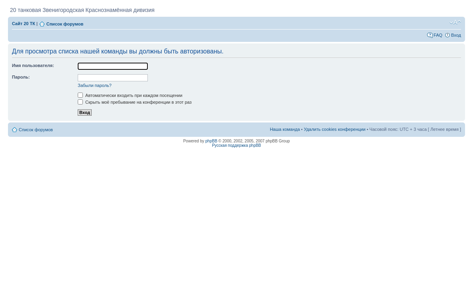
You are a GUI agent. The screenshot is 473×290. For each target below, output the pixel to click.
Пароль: (21, 77)
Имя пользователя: (33, 65)
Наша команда (285, 129)
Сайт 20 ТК (23, 23)
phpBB (211, 141)
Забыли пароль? (95, 85)
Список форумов (64, 24)
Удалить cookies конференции (335, 129)
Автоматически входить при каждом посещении (130, 95)
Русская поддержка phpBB (236, 145)
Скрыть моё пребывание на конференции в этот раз (135, 102)
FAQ (438, 35)
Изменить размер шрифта (455, 22)
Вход (456, 35)
